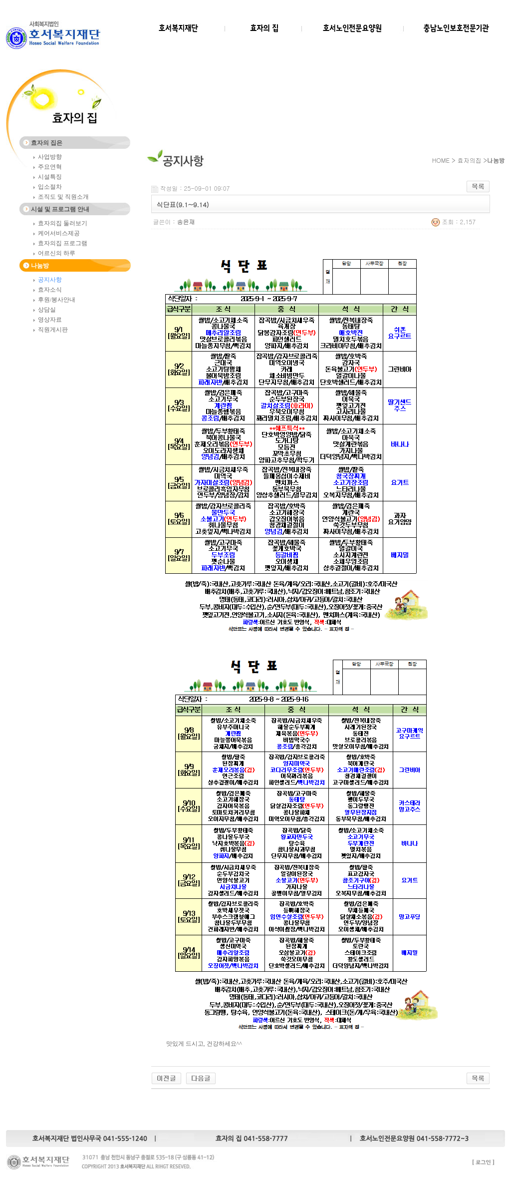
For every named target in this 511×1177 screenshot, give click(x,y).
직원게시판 (53, 329)
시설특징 (50, 176)
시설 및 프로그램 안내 (60, 209)
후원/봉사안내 (56, 299)
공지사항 (50, 279)
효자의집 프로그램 (62, 243)
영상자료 (50, 319)
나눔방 (40, 265)
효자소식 (50, 289)
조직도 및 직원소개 (63, 196)
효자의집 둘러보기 (62, 223)
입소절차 (50, 186)
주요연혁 (50, 166)
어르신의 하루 (56, 253)
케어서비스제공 (59, 233)
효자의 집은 (46, 142)
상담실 (47, 309)
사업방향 (50, 156)
